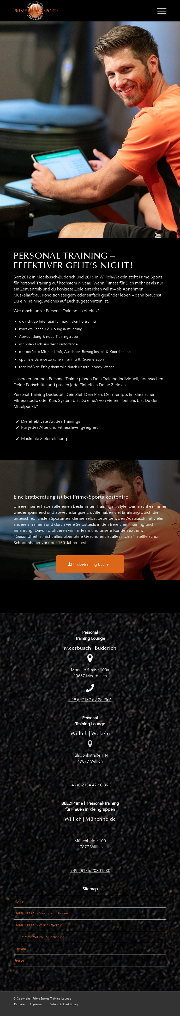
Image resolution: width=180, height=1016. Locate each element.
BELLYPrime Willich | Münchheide (39, 937)
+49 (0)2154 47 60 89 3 (90, 785)
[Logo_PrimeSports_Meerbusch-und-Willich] (75, 10)
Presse (19, 960)
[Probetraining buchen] (90, 564)
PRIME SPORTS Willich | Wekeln (38, 925)
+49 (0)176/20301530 (90, 871)
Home (18, 901)
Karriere (20, 948)
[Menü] (159, 10)
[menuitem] (159, 10)
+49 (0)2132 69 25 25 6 (90, 700)
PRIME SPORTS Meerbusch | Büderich (42, 913)
